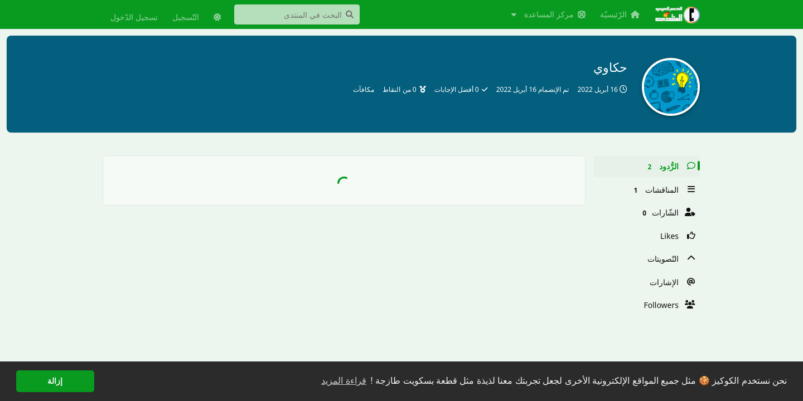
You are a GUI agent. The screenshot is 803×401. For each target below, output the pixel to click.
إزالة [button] (54, 380)
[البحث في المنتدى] (297, 14)
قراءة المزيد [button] (343, 380)
